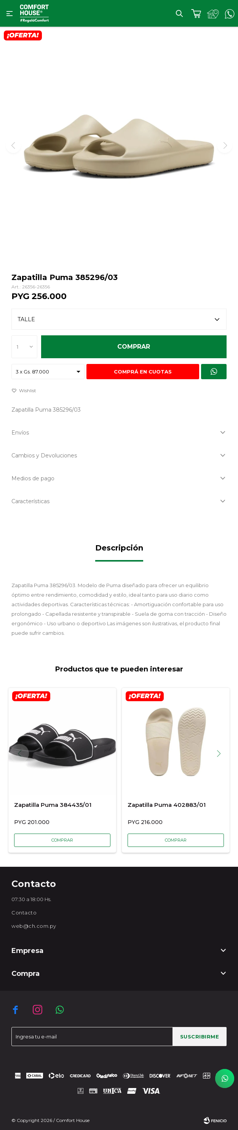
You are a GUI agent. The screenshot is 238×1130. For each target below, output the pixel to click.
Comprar (133, 346)
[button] (221, 753)
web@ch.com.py (33, 926)
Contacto (24, 912)
